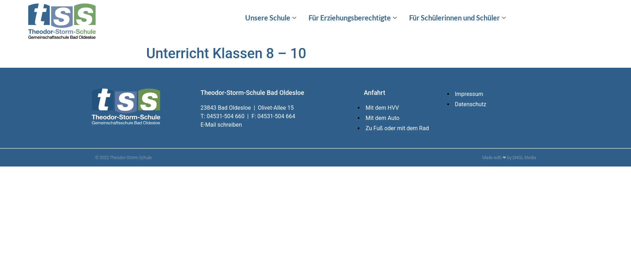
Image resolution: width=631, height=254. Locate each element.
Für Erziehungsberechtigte (354, 17)
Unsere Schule (271, 17)
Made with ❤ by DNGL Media (509, 157)
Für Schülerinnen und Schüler (458, 17)
